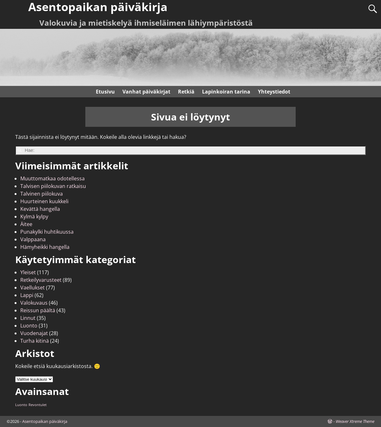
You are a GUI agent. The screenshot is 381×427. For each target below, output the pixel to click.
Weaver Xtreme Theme (355, 421)
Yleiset (28, 272)
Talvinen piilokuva (41, 193)
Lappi (26, 295)
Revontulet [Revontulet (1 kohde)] (38, 405)
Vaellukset (32, 287)
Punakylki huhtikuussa (47, 231)
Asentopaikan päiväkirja (44, 421)
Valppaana (33, 239)
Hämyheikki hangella (44, 246)
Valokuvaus (34, 302)
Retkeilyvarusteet (41, 279)
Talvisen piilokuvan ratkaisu (53, 186)
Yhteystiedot (274, 91)
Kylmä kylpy (34, 216)
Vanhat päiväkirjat (146, 91)
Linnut (28, 317)
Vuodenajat (34, 333)
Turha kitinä (34, 340)
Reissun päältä (37, 310)
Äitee (26, 224)
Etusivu (105, 91)
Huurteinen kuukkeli (44, 201)
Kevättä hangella (40, 208)
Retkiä (186, 91)
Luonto (28, 325)
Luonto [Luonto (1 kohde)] (21, 405)
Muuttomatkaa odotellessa (52, 178)
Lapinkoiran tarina (226, 91)
